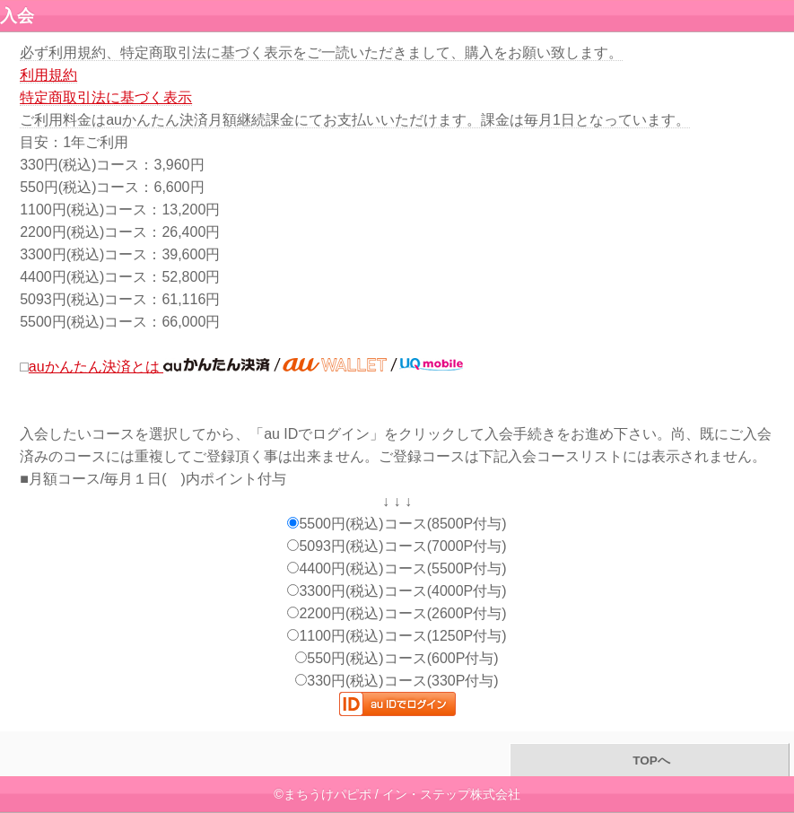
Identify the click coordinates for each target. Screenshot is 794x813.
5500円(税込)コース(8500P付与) (396, 523)
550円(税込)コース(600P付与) (396, 658)
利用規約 (48, 75)
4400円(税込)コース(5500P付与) (396, 568)
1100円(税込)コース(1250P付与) (396, 635)
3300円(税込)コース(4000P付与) (396, 591)
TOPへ (649, 760)
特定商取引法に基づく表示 (106, 97)
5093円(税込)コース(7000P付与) (396, 546)
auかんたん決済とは (246, 366)
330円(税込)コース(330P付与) (396, 680)
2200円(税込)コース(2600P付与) (396, 613)
